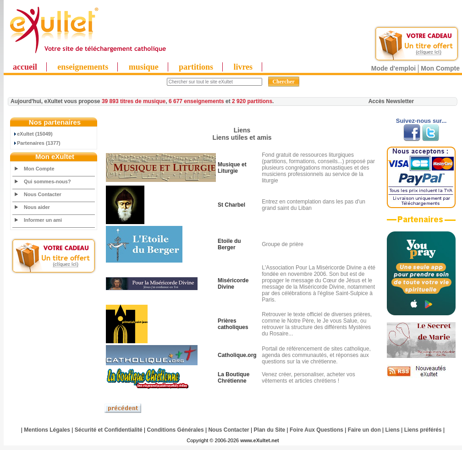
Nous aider (37, 207)
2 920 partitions (252, 101)
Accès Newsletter (391, 101)
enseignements (82, 66)
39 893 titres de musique (133, 101)
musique (144, 66)
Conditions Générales (175, 430)
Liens (392, 430)
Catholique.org (237, 355)
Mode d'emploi (393, 68)
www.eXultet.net (259, 440)
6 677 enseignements (196, 101)
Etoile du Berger (229, 244)
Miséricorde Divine (233, 283)
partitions (196, 66)
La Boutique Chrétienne (233, 377)
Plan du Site (270, 430)
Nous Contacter (42, 194)
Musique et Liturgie (232, 167)
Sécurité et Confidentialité (109, 430)
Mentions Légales (47, 430)
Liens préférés (423, 430)
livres (243, 66)
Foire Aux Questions (316, 430)
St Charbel (231, 205)
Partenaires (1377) (36, 143)
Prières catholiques (233, 324)
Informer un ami (43, 220)
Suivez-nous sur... (421, 120)
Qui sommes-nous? (47, 181)
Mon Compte (440, 68)
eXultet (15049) (33, 134)
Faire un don (364, 430)
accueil (25, 66)
